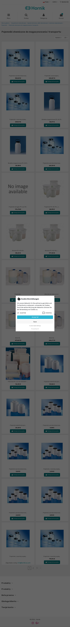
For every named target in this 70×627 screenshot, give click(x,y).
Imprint (37, 328)
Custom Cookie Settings (35, 325)
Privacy (33, 328)
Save (35, 322)
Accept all (35, 317)
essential (21, 313)
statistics (47, 313)
